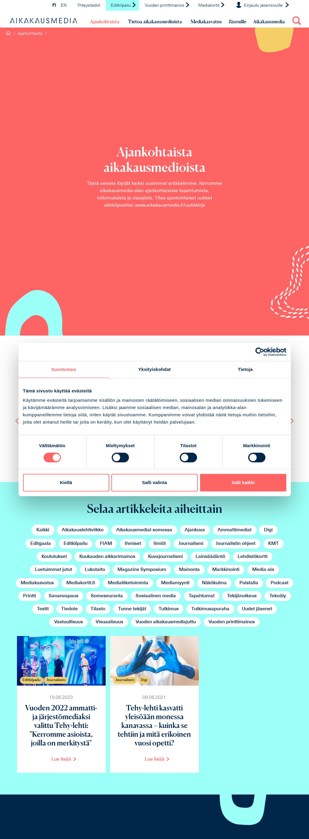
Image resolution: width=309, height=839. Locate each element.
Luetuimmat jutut (53, 569)
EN (64, 5)
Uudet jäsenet (257, 609)
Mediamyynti (175, 583)
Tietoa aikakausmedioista (155, 21)
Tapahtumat (202, 596)
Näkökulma (214, 583)
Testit (43, 609)
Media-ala (263, 569)
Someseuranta (107, 596)
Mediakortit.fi (80, 583)
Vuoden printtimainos (167, 5)
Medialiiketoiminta (128, 583)
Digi (268, 530)
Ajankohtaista (104, 21)
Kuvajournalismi (165, 556)
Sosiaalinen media (156, 596)
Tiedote (69, 609)
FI (54, 5)
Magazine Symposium (141, 569)
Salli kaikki (243, 482)
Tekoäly (277, 596)
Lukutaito (95, 569)
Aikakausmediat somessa (144, 530)
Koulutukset (54, 556)
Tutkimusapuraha (210, 609)
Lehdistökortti (253, 556)
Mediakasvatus (206, 21)
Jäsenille (237, 21)
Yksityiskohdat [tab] (154, 369)
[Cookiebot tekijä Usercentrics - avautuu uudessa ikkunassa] (259, 351)
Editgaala (40, 543)
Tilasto (97, 609)
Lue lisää (61, 759)
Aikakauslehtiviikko (83, 530)
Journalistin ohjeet (235, 543)
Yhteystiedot (88, 5)
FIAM (106, 543)
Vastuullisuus (68, 622)
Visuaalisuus (109, 622)
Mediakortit (211, 5)
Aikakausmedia (269, 21)
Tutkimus (169, 609)
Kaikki (42, 530)
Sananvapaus (63, 596)
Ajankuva (195, 530)
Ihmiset (133, 543)
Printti (29, 596)
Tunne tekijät (132, 609)
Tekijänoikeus (242, 596)
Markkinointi (225, 569)
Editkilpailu (123, 5)
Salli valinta (154, 482)
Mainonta (189, 569)
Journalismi (191, 543)
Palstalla (248, 583)
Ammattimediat (234, 530)
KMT (273, 543)
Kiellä (66, 482)
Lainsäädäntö (210, 556)
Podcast (279, 583)
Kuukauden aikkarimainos (107, 556)
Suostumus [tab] (63, 369)
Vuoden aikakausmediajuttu (166, 622)
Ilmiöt (159, 543)
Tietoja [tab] (245, 369)
